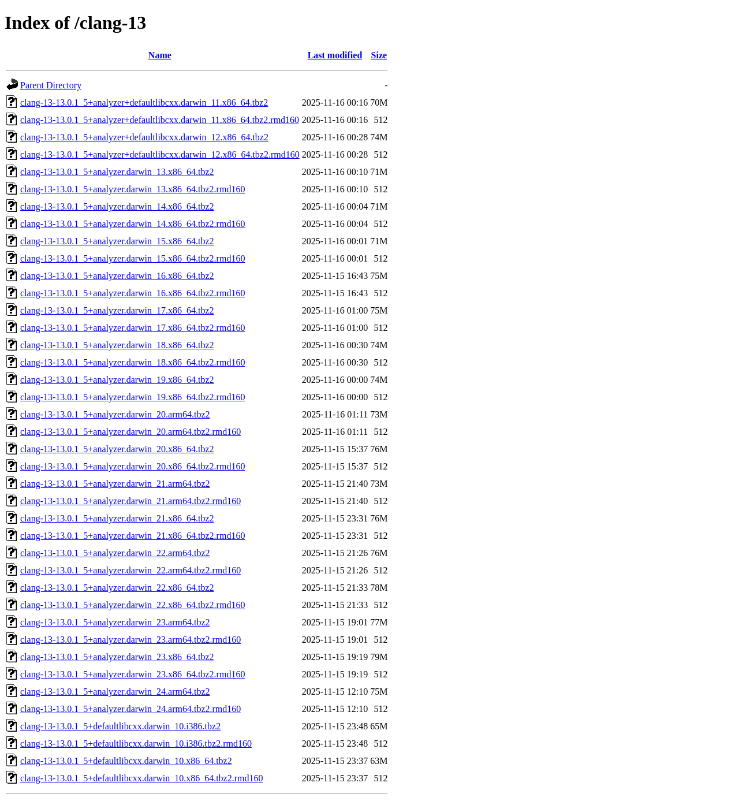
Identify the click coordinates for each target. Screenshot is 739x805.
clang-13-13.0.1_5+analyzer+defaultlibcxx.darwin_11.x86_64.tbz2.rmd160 (159, 120)
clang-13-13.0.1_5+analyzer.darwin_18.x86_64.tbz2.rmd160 (132, 362)
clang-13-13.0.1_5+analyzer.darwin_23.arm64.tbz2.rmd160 (130, 639)
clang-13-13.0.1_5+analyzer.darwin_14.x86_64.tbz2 (117, 206)
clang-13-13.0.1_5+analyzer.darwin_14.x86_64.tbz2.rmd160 (132, 224)
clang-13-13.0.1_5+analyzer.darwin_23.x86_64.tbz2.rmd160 (132, 674)
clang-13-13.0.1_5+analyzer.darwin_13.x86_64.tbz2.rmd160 (132, 189)
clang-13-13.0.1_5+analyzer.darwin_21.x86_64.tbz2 (117, 518)
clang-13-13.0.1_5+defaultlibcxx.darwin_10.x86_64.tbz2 (126, 761)
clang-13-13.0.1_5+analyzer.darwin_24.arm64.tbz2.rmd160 (130, 709)
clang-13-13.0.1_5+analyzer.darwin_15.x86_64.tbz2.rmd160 (132, 258)
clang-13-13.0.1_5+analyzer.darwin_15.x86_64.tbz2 (117, 241)
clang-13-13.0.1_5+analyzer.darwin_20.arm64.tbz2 (115, 414)
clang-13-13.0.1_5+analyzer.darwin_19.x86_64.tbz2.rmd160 (132, 397)
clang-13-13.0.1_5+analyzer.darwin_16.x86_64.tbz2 (117, 276)
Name (159, 55)
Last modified (335, 55)
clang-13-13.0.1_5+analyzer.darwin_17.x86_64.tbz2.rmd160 (132, 328)
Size (379, 55)
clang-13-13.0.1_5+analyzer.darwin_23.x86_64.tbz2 (117, 657)
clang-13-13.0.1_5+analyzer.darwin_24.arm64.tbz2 (115, 691)
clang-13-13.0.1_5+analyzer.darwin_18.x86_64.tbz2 (117, 345)
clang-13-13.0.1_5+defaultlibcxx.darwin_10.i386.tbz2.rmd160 (136, 743)
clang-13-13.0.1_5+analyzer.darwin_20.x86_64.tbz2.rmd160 (132, 466)
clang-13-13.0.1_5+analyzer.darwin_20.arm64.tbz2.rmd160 (130, 432)
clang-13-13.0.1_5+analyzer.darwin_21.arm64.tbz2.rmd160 (130, 501)
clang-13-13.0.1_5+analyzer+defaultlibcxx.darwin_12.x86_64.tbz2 (144, 137)
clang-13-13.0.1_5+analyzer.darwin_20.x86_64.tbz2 (117, 449)
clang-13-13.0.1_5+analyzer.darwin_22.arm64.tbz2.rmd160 (130, 570)
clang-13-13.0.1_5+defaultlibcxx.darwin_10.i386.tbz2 (120, 726)
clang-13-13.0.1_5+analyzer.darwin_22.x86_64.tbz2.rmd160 (132, 605)
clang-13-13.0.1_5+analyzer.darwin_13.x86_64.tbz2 (117, 172)
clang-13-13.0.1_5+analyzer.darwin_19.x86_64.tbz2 (117, 380)
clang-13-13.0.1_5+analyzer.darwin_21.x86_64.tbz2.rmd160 (132, 536)
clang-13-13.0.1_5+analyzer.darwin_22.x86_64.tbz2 (117, 587)
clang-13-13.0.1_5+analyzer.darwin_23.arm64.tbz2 (115, 622)
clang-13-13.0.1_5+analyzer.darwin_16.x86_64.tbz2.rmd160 (132, 293)
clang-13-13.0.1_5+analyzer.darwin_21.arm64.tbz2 (115, 484)
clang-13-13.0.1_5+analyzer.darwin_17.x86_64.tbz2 (117, 310)
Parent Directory (50, 85)
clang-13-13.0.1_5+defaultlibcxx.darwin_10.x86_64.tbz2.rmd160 (141, 778)
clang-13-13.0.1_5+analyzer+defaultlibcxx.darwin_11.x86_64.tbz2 (144, 102)
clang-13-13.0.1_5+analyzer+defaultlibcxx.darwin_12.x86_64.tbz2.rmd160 (160, 154)
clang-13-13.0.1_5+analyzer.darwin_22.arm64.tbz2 (115, 553)
